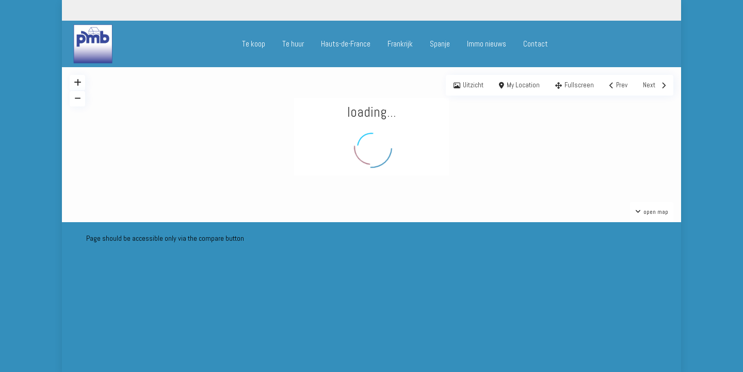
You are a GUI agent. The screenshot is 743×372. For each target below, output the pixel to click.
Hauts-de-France (345, 44)
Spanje (440, 44)
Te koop (253, 44)
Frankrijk (400, 44)
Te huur (293, 44)
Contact (535, 44)
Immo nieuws (486, 44)
